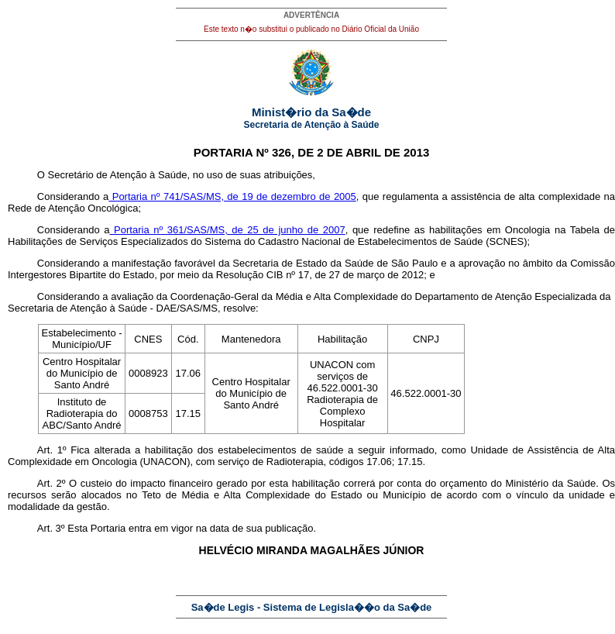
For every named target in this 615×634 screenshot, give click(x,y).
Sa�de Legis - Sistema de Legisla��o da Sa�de (311, 607)
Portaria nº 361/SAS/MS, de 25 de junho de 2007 (227, 230)
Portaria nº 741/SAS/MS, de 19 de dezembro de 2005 (232, 196)
